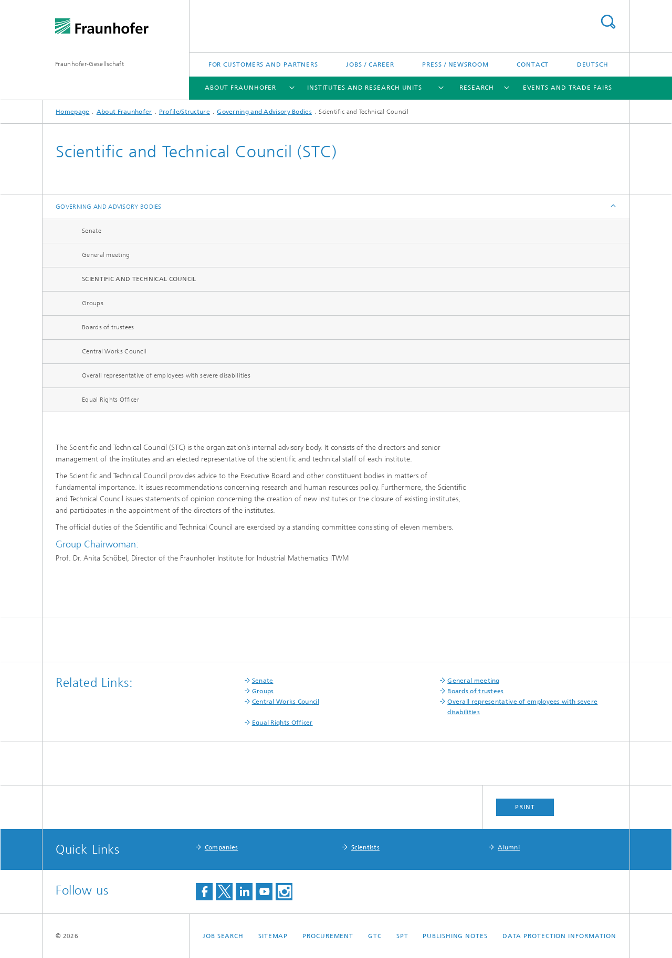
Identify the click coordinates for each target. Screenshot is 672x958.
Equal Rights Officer (110, 399)
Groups (92, 303)
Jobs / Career (370, 64)
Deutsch (592, 64)
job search (223, 936)
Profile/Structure (184, 111)
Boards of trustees (108, 327)
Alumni (509, 847)
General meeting (106, 255)
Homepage (72, 111)
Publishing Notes (455, 936)
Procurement (327, 936)
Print (525, 807)
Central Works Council (114, 351)
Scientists (365, 847)
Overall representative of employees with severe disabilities (166, 375)
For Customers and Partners (263, 64)
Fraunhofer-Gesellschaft (89, 64)
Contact (533, 64)
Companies (221, 847)
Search (608, 21)
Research (476, 87)
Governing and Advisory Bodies (264, 111)
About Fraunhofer (240, 87)
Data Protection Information (559, 936)
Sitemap (273, 936)
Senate (91, 230)
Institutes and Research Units (364, 87)
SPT (402, 936)
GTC (375, 936)
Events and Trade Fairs (567, 87)
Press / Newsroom (455, 64)
